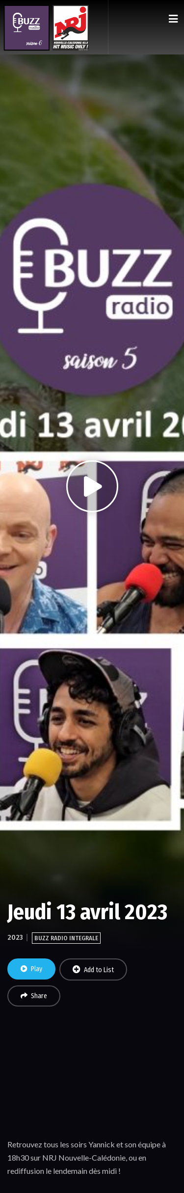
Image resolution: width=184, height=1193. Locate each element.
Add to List (93, 969)
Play (31, 969)
